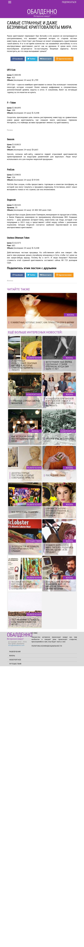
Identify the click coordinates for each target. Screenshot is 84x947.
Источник (10, 561)
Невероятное (15, 940)
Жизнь (12, 936)
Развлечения (14, 932)
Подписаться (69, 2)
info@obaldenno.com (16, 926)
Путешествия (15, 944)
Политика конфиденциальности (47, 927)
